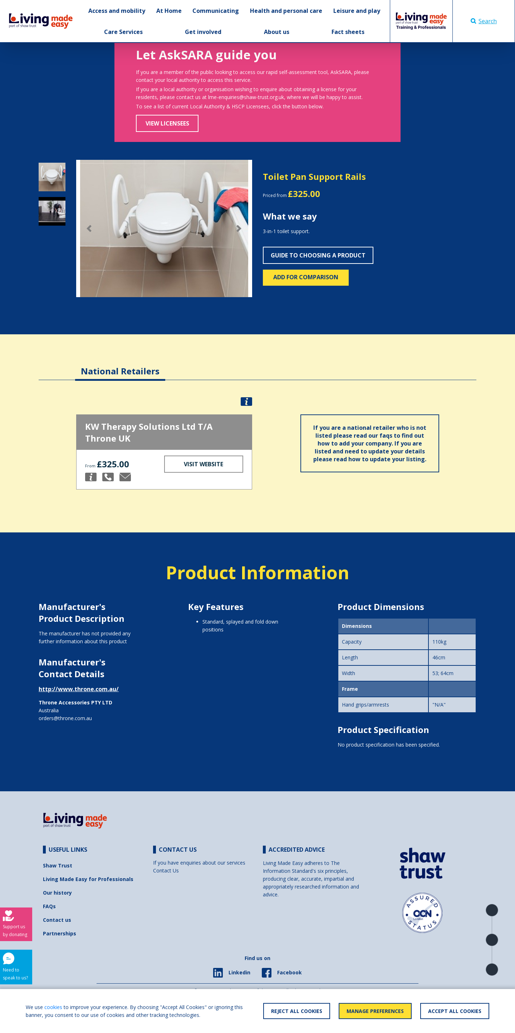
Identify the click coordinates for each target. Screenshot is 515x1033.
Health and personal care (286, 11)
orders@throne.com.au (65, 718)
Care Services (123, 32)
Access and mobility (116, 11)
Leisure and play (356, 11)
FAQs (49, 906)
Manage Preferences (375, 1011)
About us (276, 32)
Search (484, 21)
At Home (169, 11)
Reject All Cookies (296, 1011)
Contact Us (166, 870)
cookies (53, 1007)
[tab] (120, 365)
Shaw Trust (57, 865)
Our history (57, 892)
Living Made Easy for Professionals (88, 879)
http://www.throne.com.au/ (79, 689)
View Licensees (167, 123)
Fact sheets (348, 32)
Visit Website (203, 464)
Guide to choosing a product (318, 255)
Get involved (203, 32)
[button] (89, 228)
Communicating (215, 11)
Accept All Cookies (454, 1011)
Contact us (57, 919)
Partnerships (59, 933)
